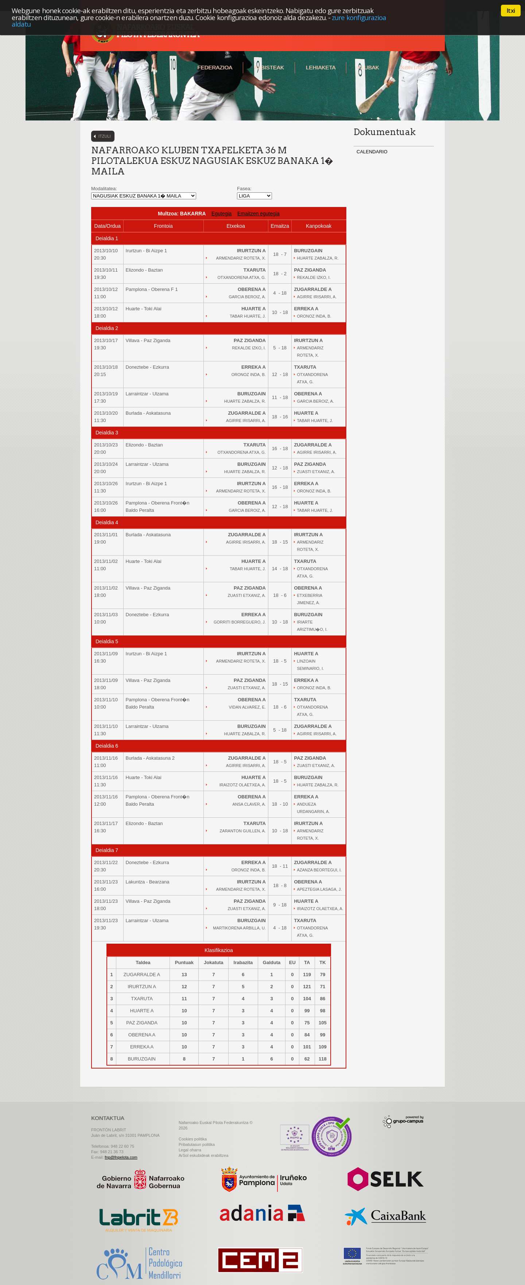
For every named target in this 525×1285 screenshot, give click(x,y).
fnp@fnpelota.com (121, 1157)
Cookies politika (193, 1139)
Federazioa (214, 67)
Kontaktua (417, 67)
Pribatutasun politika (197, 1144)
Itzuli (104, 136)
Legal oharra (190, 1150)
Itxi (511, 11)
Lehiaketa (320, 67)
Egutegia (221, 213)
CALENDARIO (372, 151)
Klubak (368, 67)
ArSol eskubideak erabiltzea (203, 1155)
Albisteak (269, 67)
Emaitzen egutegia (258, 213)
